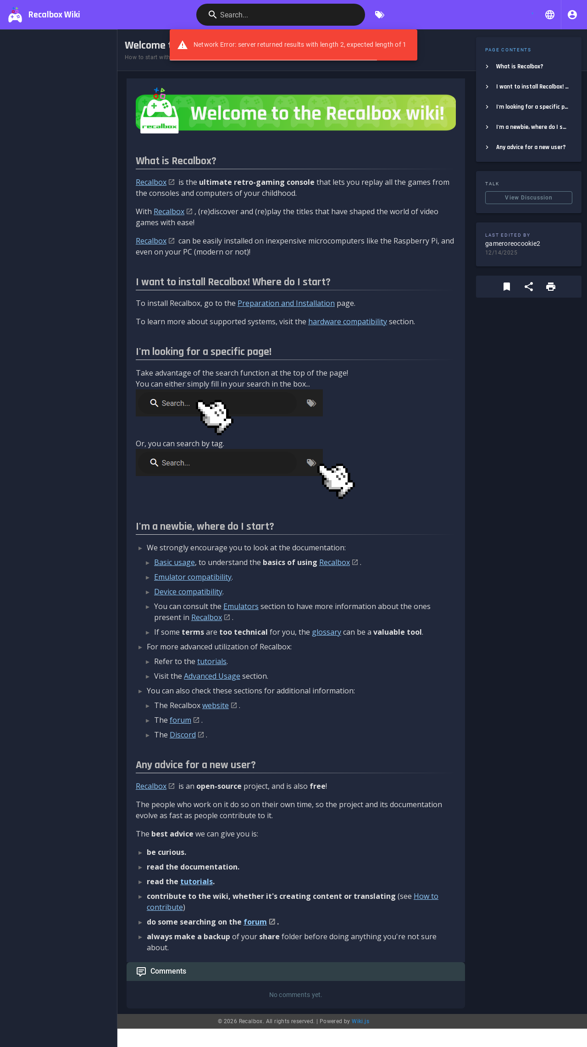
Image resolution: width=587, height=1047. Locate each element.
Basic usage (174, 562)
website (215, 705)
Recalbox (151, 182)
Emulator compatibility (193, 577)
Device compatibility (188, 592)
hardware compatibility (347, 321)
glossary (326, 632)
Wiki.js (360, 1021)
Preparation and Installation (286, 303)
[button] (550, 14)
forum (180, 720)
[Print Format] (551, 287)
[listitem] (529, 66)
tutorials (212, 661)
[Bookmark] (507, 287)
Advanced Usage (212, 676)
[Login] (572, 15)
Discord (183, 735)
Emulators (241, 606)
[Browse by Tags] (380, 15)
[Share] (529, 287)
